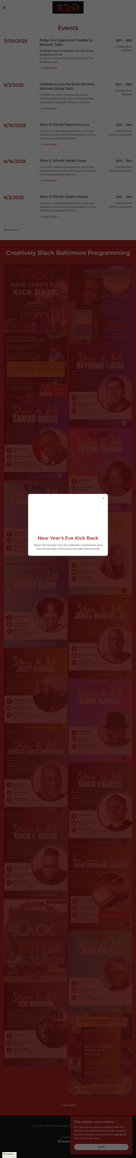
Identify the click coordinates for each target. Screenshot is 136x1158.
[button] (9, 1155)
